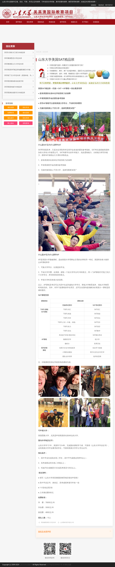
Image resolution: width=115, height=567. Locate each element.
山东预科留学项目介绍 (67, 522)
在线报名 (93, 5)
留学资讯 (63, 22)
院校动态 (41, 22)
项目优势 (11, 107)
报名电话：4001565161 (105, 5)
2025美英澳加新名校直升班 (19, 81)
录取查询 (26, 123)
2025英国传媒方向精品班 (19, 87)
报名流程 (26, 113)
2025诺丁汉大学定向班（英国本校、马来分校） (19, 75)
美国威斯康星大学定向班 (48, 522)
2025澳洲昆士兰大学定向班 (19, 64)
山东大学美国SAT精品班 (56, 59)
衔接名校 (52, 22)
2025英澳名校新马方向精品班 (19, 92)
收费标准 (11, 113)
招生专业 (26, 107)
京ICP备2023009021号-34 (55, 565)
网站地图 (68, 565)
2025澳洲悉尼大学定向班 (19, 58)
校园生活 (74, 22)
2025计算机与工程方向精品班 (19, 52)
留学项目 (19, 22)
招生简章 (30, 22)
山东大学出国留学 (26, 565)
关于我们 (85, 22)
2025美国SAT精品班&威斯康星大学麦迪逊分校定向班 (19, 70)
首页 (7, 22)
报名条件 (11, 118)
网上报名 (11, 123)
